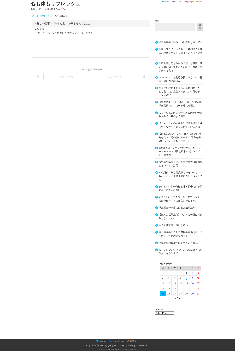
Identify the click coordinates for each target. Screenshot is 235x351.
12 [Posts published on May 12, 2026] (168, 283)
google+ (189, 1)
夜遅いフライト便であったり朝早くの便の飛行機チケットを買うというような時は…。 (180, 53)
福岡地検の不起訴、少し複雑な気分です (180, 42)
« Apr (178, 298)
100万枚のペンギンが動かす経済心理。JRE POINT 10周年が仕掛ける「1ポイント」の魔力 (180, 151)
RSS (199, 1)
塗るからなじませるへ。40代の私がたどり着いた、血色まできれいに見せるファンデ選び (180, 91)
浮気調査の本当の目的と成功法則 (177, 207)
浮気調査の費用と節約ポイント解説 (178, 243)
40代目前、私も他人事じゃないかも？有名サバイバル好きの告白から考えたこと (180, 176)
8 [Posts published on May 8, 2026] (186, 278)
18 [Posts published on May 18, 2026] (162, 288)
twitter (166, 1)
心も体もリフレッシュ (116, 345)
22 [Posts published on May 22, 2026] (186, 288)
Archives (159, 309)
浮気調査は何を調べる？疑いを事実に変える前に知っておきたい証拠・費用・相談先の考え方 (180, 67)
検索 (157, 21)
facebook (177, 1)
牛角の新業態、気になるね (173, 225)
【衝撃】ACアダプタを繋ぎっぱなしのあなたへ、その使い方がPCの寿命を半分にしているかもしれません (180, 137)
